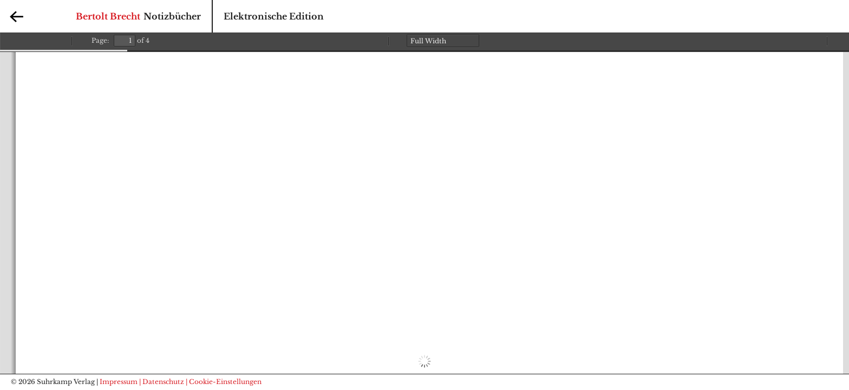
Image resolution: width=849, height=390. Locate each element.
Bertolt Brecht (108, 16)
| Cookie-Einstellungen (224, 382)
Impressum (119, 382)
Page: (100, 40)
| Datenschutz (161, 382)
